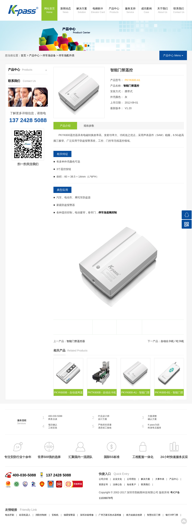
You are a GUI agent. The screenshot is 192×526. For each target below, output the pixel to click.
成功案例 (146, 10)
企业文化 (117, 479)
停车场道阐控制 (107, 212)
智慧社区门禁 (153, 515)
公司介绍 (103, 479)
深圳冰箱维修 (87, 515)
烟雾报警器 (69, 515)
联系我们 (179, 10)
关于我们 (162, 10)
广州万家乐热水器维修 (110, 515)
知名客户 (131, 484)
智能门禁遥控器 (76, 341)
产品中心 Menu (173, 55)
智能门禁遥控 (131, 85)
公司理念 (131, 479)
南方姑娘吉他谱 (134, 515)
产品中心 (114, 10)
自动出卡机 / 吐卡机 (172, 341)
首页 (23, 55)
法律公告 (117, 484)
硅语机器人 (24, 515)
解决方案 (82, 10)
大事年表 (159, 479)
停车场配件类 (66, 55)
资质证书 (103, 484)
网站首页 (49, 10)
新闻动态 (66, 10)
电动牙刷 (9, 515)
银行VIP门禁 (172, 515)
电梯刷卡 (98, 10)
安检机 (55, 515)
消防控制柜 (41, 515)
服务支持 (130, 10)
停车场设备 (49, 55)
